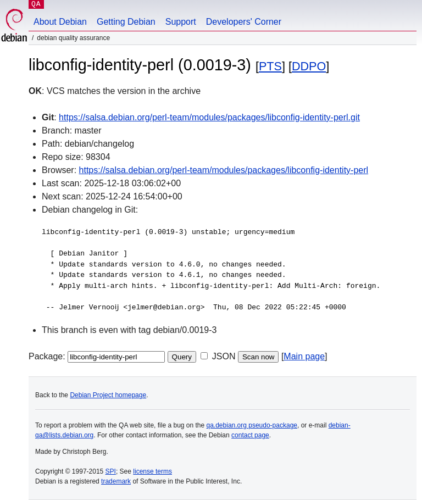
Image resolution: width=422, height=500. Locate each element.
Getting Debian (126, 21)
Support (180, 21)
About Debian (60, 21)
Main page (304, 356)
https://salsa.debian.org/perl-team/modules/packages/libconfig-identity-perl (224, 170)
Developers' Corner (243, 21)
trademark (116, 481)
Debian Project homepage (108, 395)
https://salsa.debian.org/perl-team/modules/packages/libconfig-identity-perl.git (209, 117)
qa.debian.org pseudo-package (252, 425)
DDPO (309, 66)
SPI (111, 471)
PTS (270, 66)
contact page (250, 435)
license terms (152, 471)
